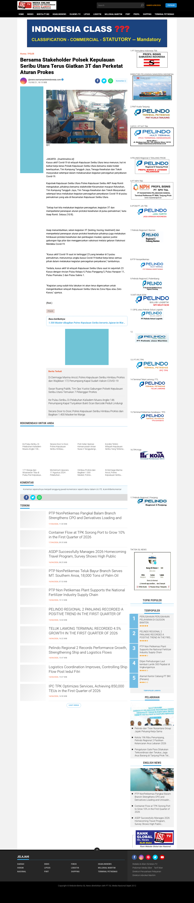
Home (21, 14)
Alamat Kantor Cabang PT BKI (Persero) (155, 676)
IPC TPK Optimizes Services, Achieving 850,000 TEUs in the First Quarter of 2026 (87, 688)
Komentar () (121, 81)
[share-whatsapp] (110, 80)
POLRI (50, 311)
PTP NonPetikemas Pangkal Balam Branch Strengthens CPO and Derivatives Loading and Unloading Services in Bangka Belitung (86, 518)
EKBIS (46, 862)
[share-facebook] (97, 80)
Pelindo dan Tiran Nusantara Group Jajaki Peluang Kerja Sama (153, 728)
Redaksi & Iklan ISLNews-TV (145, 862)
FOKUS (74, 862)
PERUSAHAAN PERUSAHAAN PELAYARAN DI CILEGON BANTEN (155, 619)
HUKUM (20, 866)
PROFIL (137, 14)
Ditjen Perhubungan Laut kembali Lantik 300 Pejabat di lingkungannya (155, 663)
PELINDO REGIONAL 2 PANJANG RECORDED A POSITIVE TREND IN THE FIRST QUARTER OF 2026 (87, 614)
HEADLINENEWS (59, 14)
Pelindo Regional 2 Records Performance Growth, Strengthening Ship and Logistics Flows (88, 650)
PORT (128, 14)
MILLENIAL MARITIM (113, 14)
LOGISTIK (97, 14)
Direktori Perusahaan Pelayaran (147, 870)
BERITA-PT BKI (43, 14)
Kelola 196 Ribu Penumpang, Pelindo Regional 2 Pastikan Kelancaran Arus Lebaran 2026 (150, 739)
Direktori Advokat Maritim (144, 874)
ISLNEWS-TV (75, 14)
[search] (121, 5)
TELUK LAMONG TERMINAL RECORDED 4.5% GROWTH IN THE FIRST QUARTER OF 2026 (86, 631)
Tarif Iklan (158, 866)
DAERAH (20, 862)
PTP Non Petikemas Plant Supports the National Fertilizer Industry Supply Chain (88, 592)
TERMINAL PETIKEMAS (164, 14)
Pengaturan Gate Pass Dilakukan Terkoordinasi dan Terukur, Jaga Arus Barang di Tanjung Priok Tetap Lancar (153, 751)
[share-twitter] (104, 80)
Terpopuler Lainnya (152, 689)
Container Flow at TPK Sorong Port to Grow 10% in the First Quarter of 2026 (84, 535)
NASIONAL (21, 870)
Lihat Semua (74, 705)
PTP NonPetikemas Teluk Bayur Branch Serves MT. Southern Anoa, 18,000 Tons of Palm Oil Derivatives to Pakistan (87, 576)
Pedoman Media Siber (142, 866)
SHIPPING (147, 14)
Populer (171, 5)
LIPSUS (87, 14)
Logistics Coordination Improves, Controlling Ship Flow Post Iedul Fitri (85, 669)
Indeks (30, 14)
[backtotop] (97, 849)
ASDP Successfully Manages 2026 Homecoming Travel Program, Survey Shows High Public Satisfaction (85, 557)
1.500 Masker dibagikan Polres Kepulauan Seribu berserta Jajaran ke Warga (87, 322)
